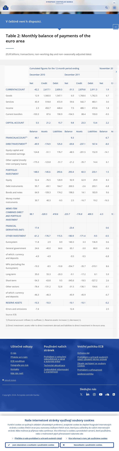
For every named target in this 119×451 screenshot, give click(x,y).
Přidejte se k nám (19, 357)
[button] (114, 2)
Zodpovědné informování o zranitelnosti (56, 370)
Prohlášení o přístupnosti (89, 369)
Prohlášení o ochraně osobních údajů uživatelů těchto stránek (92, 358)
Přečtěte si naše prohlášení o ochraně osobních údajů (38, 434)
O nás (13, 353)
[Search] (58, 8)
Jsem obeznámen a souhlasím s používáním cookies (32, 443)
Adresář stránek (10, 380)
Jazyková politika (85, 373)
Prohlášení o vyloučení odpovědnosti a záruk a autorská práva (55, 359)
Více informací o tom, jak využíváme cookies (87, 434)
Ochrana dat (83, 353)
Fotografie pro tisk (19, 365)
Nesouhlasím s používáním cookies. (87, 443)
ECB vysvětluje (18, 361)
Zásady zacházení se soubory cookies (91, 364)
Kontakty (15, 369)
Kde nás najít (17, 373)
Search (106, 8)
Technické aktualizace (54, 365)
